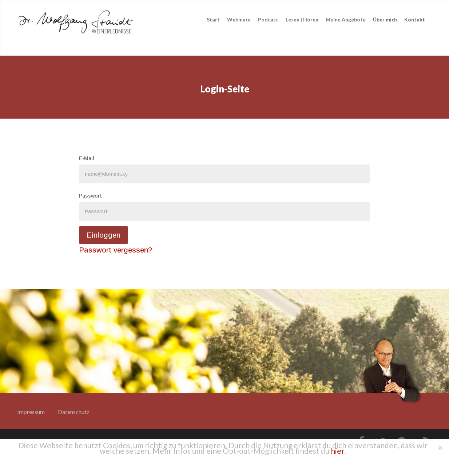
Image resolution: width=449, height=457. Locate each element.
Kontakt (414, 19)
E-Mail (86, 158)
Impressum (31, 411)
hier (337, 450)
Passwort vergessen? (115, 250)
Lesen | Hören (302, 19)
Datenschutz (74, 411)
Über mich (385, 19)
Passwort (90, 196)
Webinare (239, 19)
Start (213, 19)
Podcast (268, 19)
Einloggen (103, 235)
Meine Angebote (346, 19)
